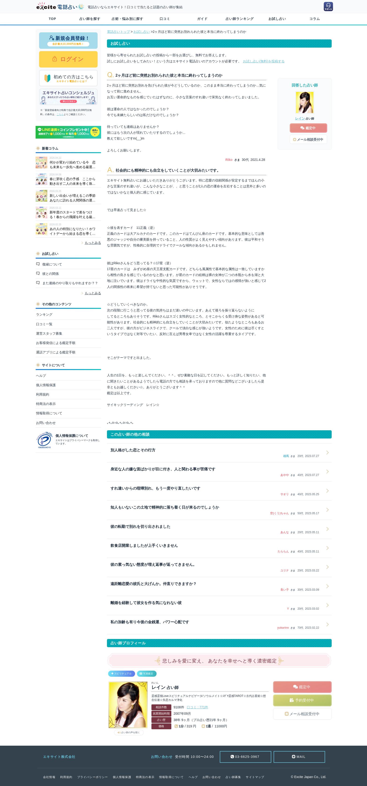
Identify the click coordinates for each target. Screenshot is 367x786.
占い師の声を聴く (130, 732)
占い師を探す (89, 19)
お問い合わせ (46, 423)
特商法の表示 (46, 404)
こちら (60, 114)
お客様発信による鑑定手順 (55, 343)
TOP (52, 19)
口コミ (165, 19)
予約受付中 (304, 700)
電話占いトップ (118, 32)
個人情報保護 (46, 385)
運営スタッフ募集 (49, 333)
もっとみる (93, 243)
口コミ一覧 (44, 324)
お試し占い (277, 19)
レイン (300, 118)
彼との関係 (50, 274)
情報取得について (49, 413)
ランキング (44, 314)
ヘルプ (41, 376)
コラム (314, 19)
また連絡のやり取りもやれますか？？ (69, 283)
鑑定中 (304, 687)
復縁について (51, 264)
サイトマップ (255, 777)
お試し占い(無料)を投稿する (263, 61)
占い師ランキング (240, 19)
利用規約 (42, 394)
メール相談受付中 (304, 714)
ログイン (71, 59)
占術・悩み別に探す (127, 19)
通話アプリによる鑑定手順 (55, 352)
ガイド (202, 19)
